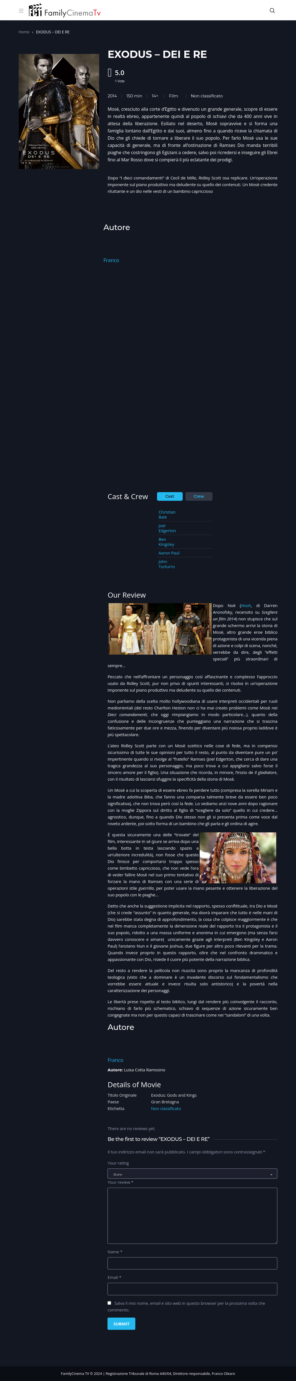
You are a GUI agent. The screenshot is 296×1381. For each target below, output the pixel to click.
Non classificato (207, 95)
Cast (169, 496)
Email (114, 1277)
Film (173, 95)
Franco (111, 260)
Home (24, 31)
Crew (199, 496)
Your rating (118, 1163)
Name (114, 1251)
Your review (120, 1182)
